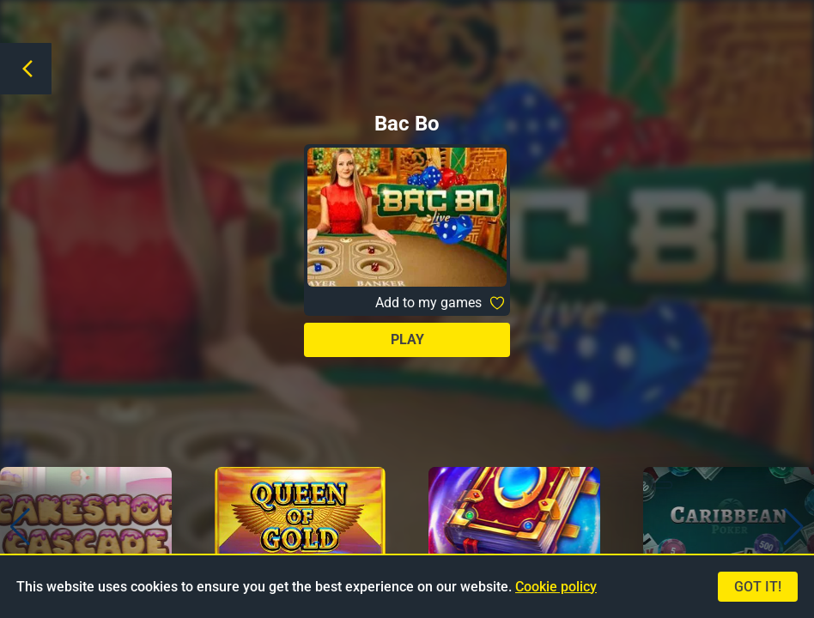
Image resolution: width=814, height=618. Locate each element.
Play (407, 339)
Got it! (757, 587)
